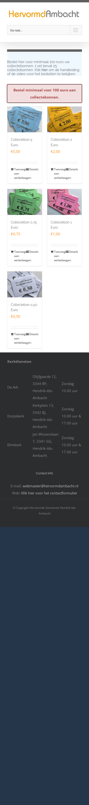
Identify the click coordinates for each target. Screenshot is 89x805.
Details (33, 169)
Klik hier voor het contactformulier (49, 493)
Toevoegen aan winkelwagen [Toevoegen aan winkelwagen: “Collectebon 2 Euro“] (59, 173)
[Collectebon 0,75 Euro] (24, 202)
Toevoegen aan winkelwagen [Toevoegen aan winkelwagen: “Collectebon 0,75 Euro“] (19, 256)
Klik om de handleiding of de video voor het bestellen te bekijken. (43, 72)
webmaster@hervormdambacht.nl (50, 486)
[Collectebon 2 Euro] (64, 120)
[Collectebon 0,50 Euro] (24, 284)
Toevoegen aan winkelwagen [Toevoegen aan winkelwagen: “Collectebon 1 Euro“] (59, 256)
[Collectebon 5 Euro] (24, 120)
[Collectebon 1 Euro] (64, 202)
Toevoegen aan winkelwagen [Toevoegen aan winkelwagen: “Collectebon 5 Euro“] (19, 173)
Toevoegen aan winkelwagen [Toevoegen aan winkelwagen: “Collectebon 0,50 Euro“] (19, 338)
